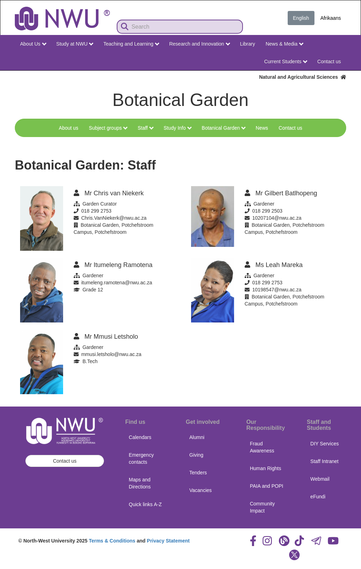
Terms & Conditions (112, 541)
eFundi (317, 496)
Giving (196, 455)
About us (68, 128)
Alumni (196, 437)
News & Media (284, 44)
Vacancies (200, 490)
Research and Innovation (199, 44)
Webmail (319, 479)
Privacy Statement (168, 541)
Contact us (329, 61)
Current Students (285, 61)
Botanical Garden (224, 128)
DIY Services (324, 443)
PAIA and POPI (266, 486)
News (262, 128)
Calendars (140, 437)
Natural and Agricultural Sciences (302, 77)
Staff (145, 128)
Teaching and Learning (131, 44)
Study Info (178, 128)
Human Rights (265, 468)
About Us (33, 44)
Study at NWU (75, 44)
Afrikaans (330, 18)
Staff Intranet (324, 461)
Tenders (198, 472)
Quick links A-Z (145, 504)
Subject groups (108, 128)
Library (247, 44)
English (301, 18)
